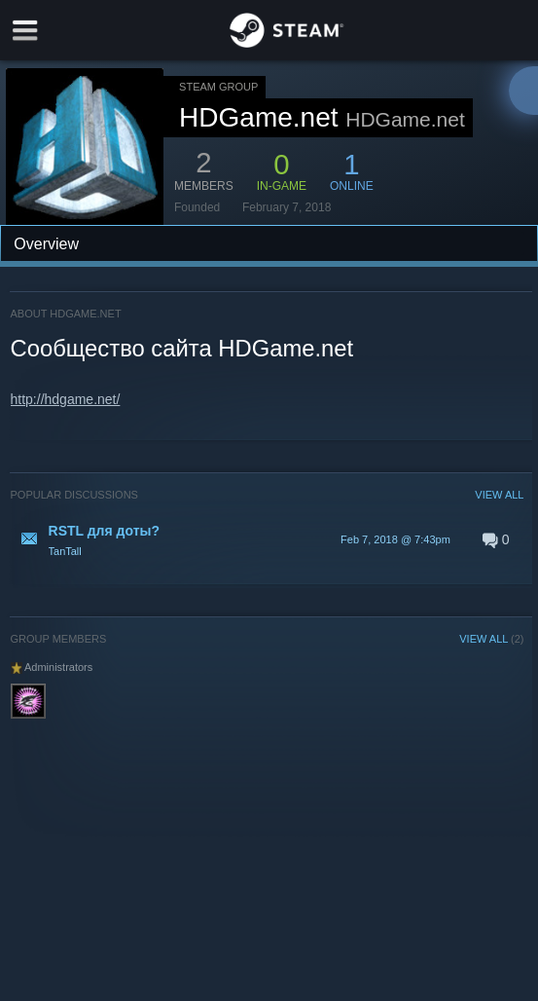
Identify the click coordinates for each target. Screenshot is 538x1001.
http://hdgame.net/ (66, 399)
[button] (267, 539)
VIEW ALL (499, 494)
